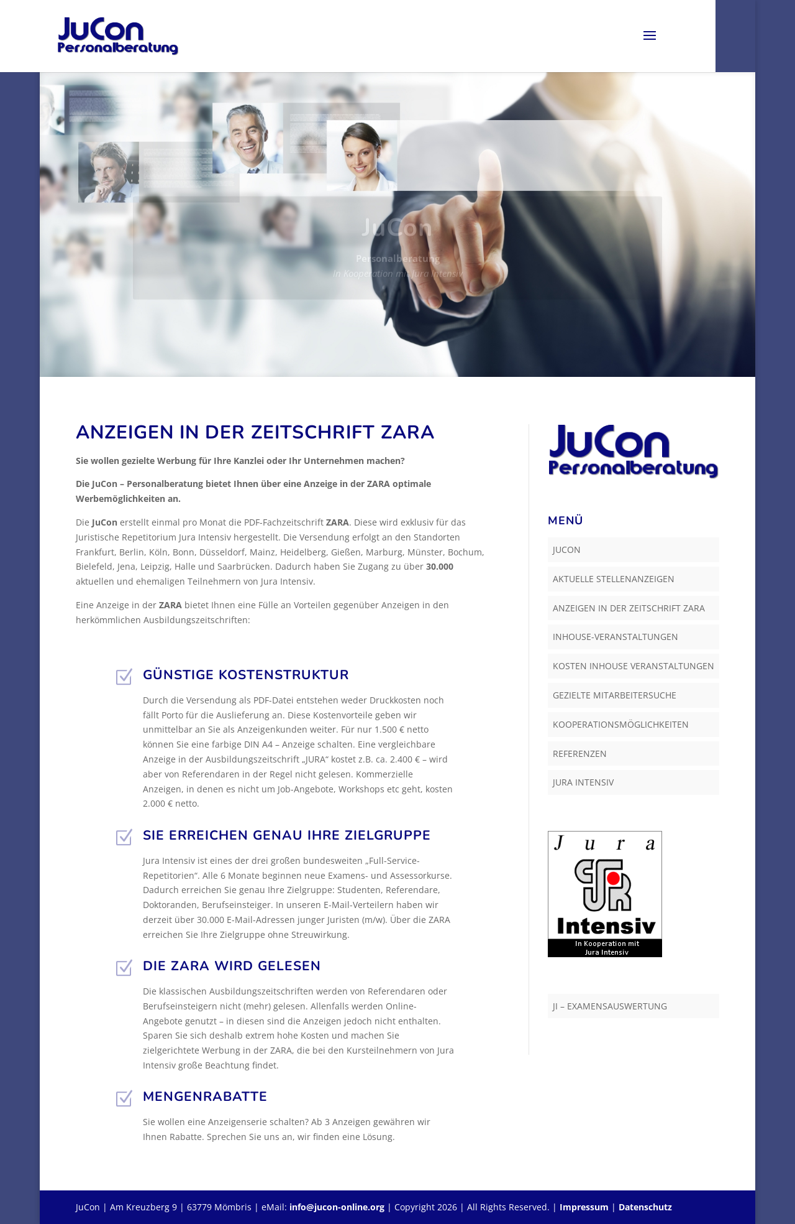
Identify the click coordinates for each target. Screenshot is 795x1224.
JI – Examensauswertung (610, 1006)
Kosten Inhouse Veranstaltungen (633, 666)
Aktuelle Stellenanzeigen (614, 579)
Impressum (584, 1207)
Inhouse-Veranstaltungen (615, 636)
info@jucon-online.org (336, 1207)
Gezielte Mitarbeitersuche (614, 695)
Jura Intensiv (583, 782)
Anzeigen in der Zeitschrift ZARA (629, 608)
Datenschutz (645, 1207)
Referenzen (580, 753)
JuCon (567, 549)
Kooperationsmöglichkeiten (621, 724)
